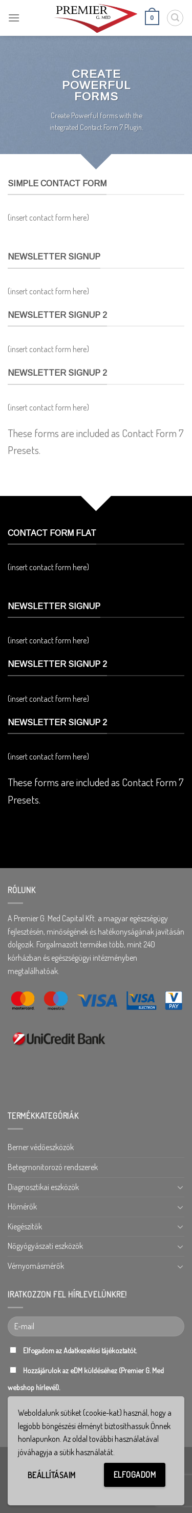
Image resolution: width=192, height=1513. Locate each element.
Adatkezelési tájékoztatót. (100, 1350)
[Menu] (14, 17)
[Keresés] (175, 18)
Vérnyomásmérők (36, 1266)
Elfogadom (135, 1474)
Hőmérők (22, 1206)
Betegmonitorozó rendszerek (53, 1167)
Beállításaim (52, 1475)
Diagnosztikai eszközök (43, 1187)
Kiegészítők (25, 1226)
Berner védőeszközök (41, 1147)
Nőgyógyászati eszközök (45, 1246)
